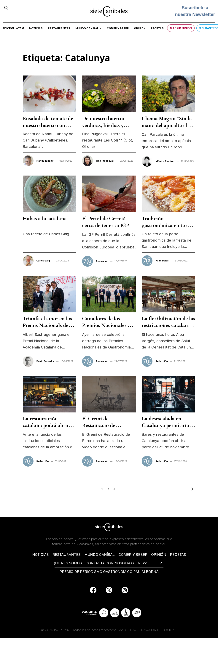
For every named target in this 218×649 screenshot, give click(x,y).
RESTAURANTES (66, 554)
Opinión (140, 28)
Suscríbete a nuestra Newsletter (195, 10)
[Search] (6, 7)
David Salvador (45, 361)
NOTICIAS (40, 554)
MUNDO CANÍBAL (99, 554)
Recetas (157, 28)
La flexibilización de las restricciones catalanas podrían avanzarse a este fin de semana (168, 328)
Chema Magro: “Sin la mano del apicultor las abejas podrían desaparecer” (167, 128)
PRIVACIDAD (150, 630)
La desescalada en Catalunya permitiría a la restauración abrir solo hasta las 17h (167, 428)
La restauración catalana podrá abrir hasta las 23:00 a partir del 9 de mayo (48, 428)
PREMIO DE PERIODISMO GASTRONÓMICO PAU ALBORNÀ (109, 572)
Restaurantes (59, 28)
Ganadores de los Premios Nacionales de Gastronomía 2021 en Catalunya (107, 328)
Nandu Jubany (44, 160)
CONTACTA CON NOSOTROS (110, 563)
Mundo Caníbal (87, 28)
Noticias (36, 28)
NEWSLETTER (150, 563)
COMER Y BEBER (132, 554)
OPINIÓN (158, 554)
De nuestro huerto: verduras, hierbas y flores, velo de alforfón (107, 125)
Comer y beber (118, 28)
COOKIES (169, 630)
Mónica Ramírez (165, 161)
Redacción (102, 261)
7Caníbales (161, 260)
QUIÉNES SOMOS (67, 563)
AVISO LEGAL (128, 630)
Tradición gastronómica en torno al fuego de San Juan (167, 225)
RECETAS (178, 554)
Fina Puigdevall (105, 160)
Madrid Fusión (181, 28)
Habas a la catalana (45, 218)
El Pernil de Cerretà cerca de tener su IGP (105, 222)
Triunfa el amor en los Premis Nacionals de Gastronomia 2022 (47, 325)
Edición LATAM (13, 28)
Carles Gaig (43, 260)
